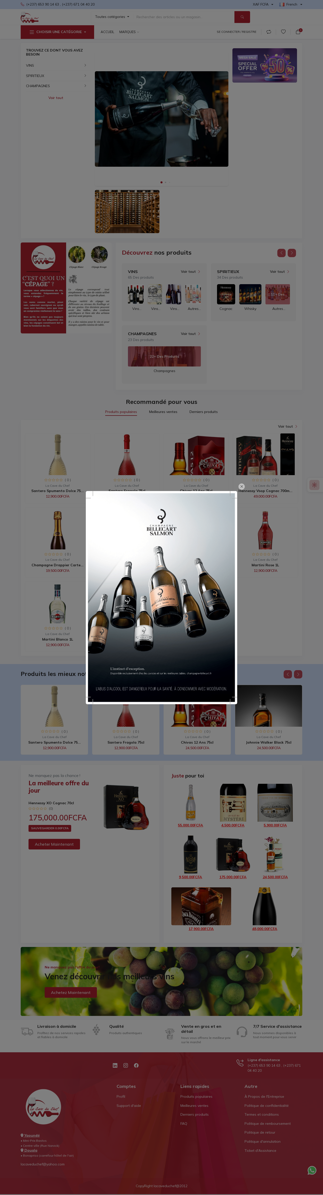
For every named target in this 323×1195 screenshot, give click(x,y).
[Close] (241, 486)
